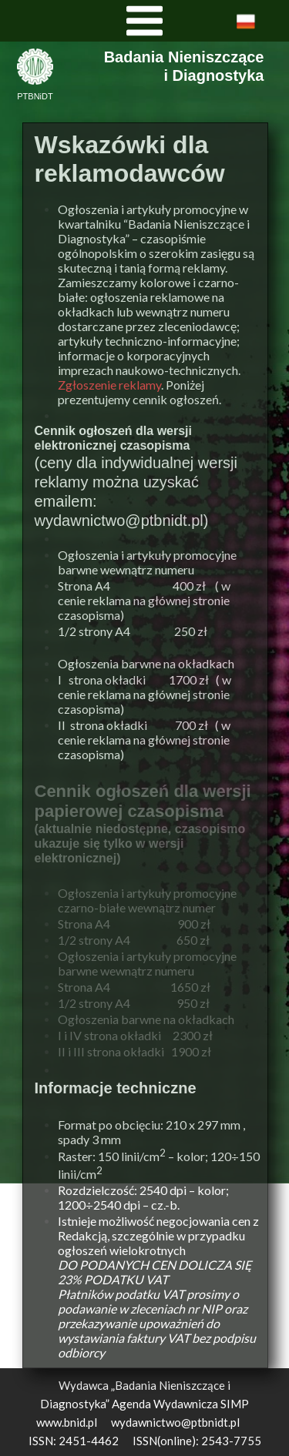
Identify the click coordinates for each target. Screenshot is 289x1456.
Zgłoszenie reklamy (109, 384)
